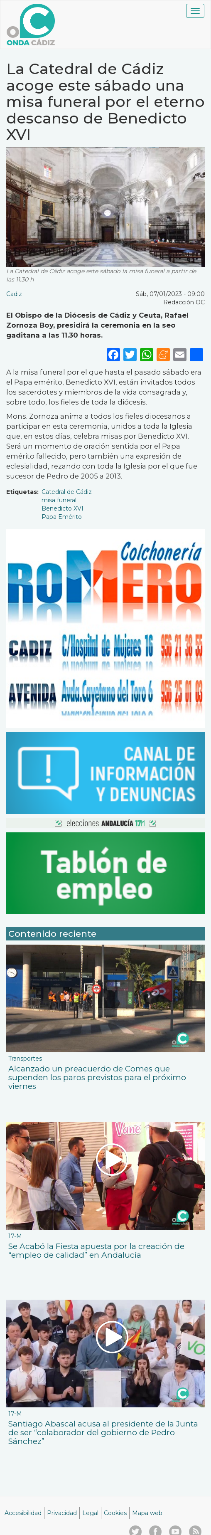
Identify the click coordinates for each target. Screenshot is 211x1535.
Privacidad (62, 1513)
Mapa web (147, 1513)
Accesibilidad (23, 1513)
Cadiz (14, 294)
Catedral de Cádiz (67, 492)
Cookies (115, 1513)
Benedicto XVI (62, 508)
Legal (90, 1513)
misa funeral (59, 500)
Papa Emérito (62, 517)
